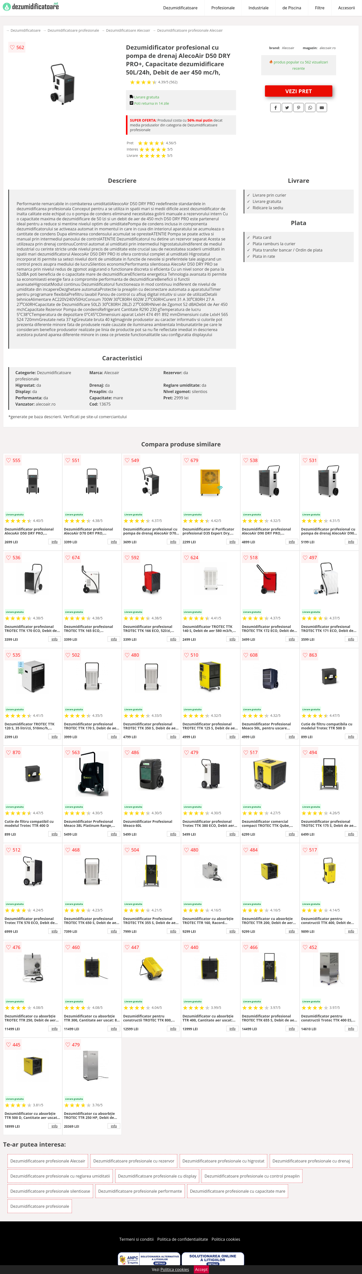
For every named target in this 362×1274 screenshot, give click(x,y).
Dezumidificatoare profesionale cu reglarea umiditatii (60, 1176)
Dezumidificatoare (180, 8)
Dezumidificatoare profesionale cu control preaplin (252, 1176)
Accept (201, 1269)
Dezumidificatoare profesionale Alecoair (190, 30)
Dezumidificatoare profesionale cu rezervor (133, 1161)
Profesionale (223, 8)
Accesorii (346, 8)
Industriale (259, 8)
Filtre (320, 8)
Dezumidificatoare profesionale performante (140, 1191)
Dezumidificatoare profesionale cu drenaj (311, 1161)
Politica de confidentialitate (182, 1239)
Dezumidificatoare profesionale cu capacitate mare (237, 1191)
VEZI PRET (298, 91)
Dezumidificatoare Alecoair (128, 30)
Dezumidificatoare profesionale (73, 30)
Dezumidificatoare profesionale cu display (157, 1176)
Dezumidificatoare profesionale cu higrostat (223, 1161)
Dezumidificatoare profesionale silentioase (50, 1191)
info (55, 541)
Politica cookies (226, 1239)
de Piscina (292, 8)
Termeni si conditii (136, 1239)
